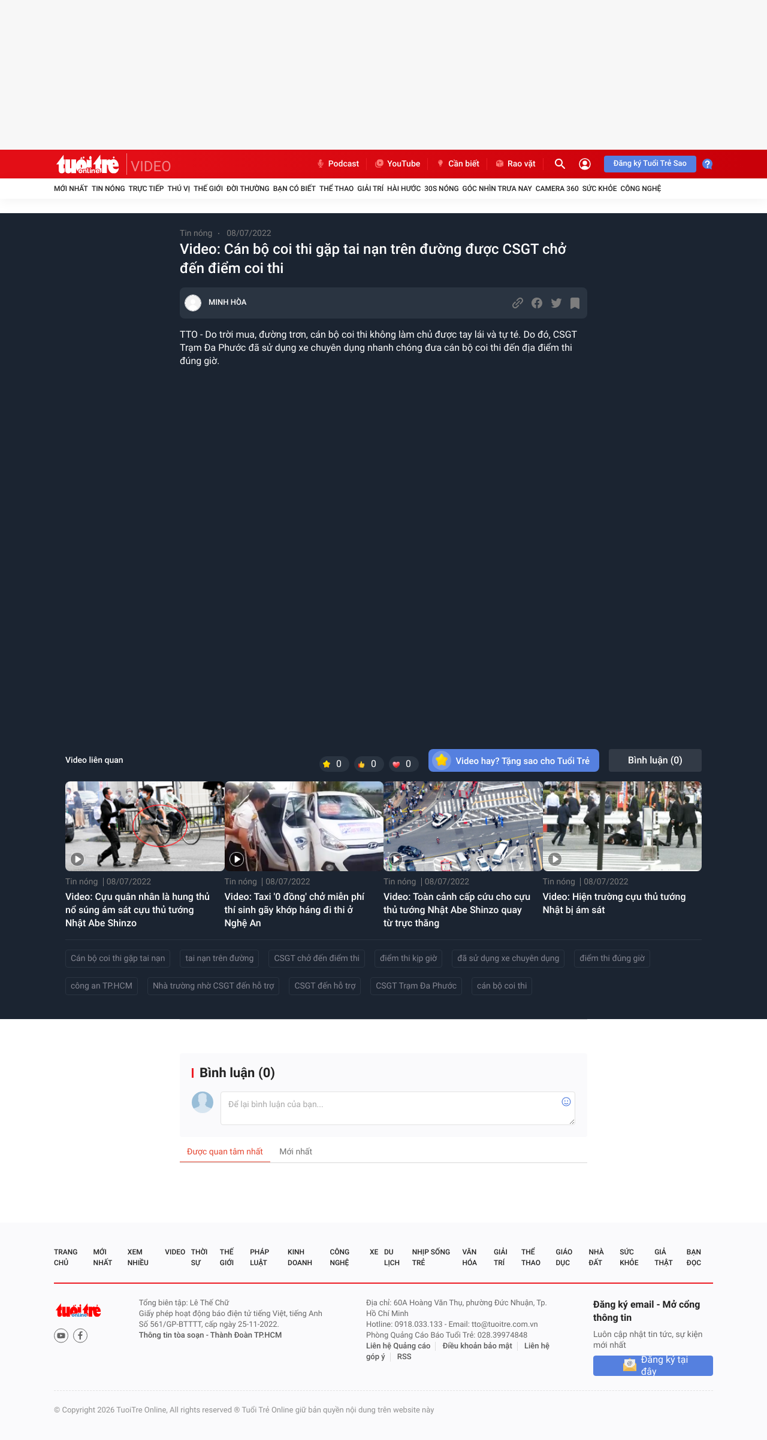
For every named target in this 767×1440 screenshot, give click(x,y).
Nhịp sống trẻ (431, 1257)
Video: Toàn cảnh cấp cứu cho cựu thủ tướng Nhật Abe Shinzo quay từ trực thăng (457, 910)
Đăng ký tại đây (665, 1366)
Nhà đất (595, 1257)
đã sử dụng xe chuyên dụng (508, 958)
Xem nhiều (138, 1257)
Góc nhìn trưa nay (497, 188)
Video (175, 1252)
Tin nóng (108, 188)
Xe (374, 1252)
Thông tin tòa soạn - (174, 1335)
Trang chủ (65, 1257)
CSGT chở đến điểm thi (317, 958)
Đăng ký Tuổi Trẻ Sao (650, 163)
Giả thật (663, 1257)
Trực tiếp (146, 188)
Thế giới (208, 188)
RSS (404, 1357)
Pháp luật (259, 1257)
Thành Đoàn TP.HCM (246, 1335)
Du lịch (392, 1257)
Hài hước (404, 188)
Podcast (337, 164)
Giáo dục (564, 1257)
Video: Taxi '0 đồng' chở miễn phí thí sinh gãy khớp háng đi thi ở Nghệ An (295, 910)
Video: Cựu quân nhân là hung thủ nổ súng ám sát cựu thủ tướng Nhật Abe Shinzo (137, 910)
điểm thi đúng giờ (611, 958)
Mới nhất (71, 188)
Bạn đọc (694, 1257)
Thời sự (199, 1257)
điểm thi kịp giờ (408, 958)
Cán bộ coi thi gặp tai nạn (118, 958)
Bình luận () (655, 760)
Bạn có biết (294, 188)
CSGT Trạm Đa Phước (416, 986)
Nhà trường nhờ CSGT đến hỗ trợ (213, 986)
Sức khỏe (599, 188)
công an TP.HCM (101, 986)
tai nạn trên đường (219, 958)
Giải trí (370, 188)
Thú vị (178, 188)
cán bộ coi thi (502, 986)
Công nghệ (640, 188)
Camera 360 (557, 188)
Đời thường (248, 188)
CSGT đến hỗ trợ (324, 986)
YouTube (397, 164)
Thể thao (336, 188)
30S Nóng (441, 188)
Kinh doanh (300, 1257)
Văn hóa (469, 1257)
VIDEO (151, 166)
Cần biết (457, 164)
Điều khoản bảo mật (477, 1346)
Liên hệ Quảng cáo (398, 1346)
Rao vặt (515, 164)
